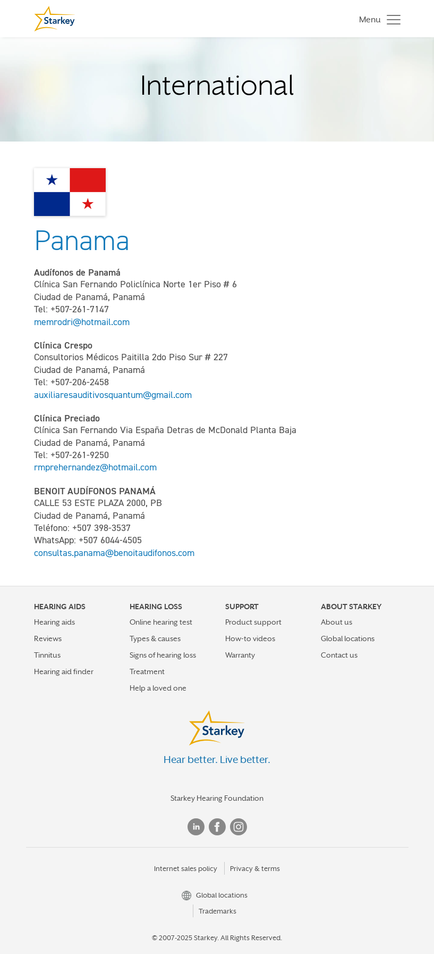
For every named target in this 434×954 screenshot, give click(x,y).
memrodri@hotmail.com (82, 322)
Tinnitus (47, 655)
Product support (253, 622)
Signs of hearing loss (163, 655)
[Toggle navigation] (377, 19)
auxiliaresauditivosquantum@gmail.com (113, 395)
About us (336, 622)
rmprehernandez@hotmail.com (95, 467)
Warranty (240, 655)
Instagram (238, 826)
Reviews (48, 638)
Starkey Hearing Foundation (217, 798)
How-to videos (250, 638)
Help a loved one (158, 688)
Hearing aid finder (63, 671)
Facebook (217, 826)
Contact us (339, 655)
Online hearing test (161, 622)
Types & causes (155, 638)
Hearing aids (54, 622)
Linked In (196, 826)
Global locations (348, 638)
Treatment (147, 671)
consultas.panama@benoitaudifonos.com (114, 553)
